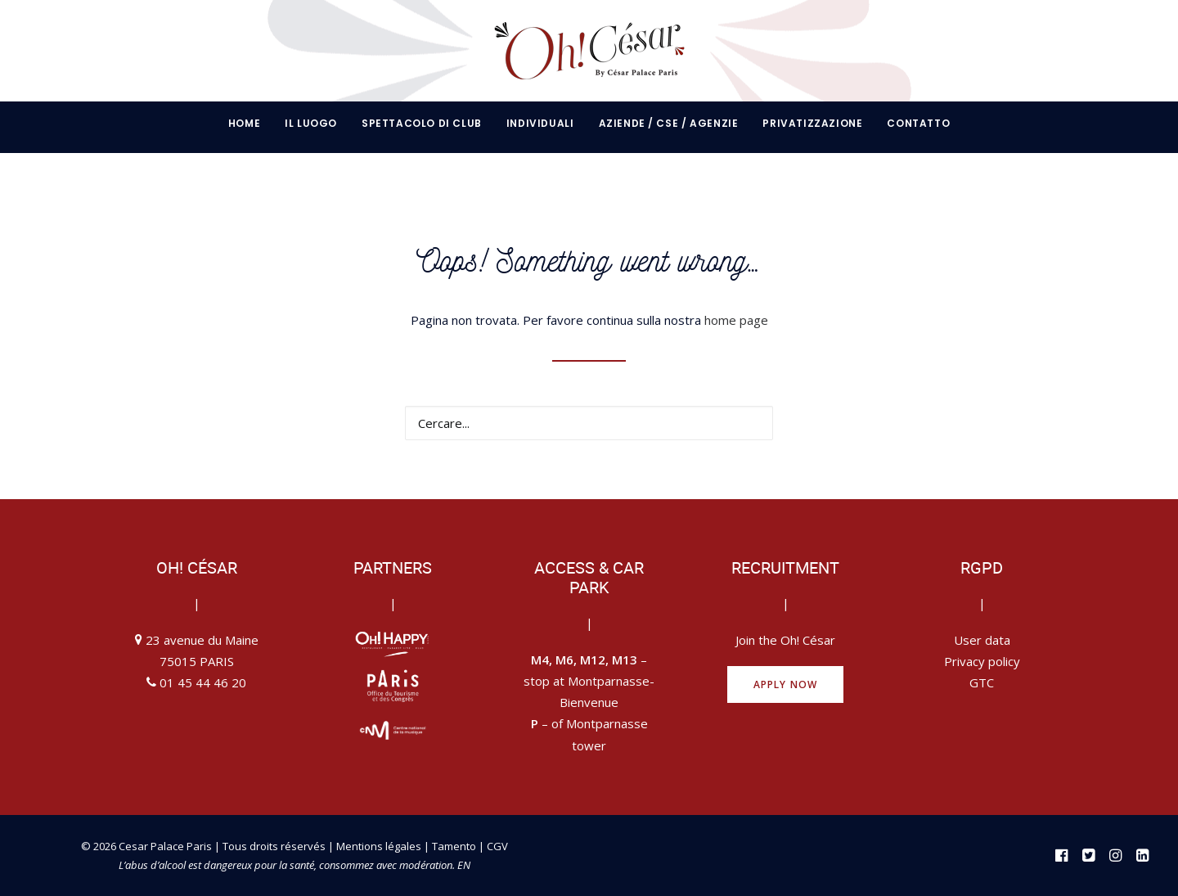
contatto (918, 123)
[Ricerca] (589, 423)
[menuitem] (249, 123)
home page (736, 320)
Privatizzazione (812, 123)
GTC (981, 682)
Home (244, 123)
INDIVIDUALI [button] (540, 123)
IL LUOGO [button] (311, 123)
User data (982, 640)
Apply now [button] (785, 684)
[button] (750, 421)
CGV (497, 846)
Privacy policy (982, 661)
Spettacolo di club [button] (422, 123)
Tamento (455, 846)
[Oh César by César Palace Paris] (589, 50)
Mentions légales (378, 846)
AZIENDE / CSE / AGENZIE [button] (669, 123)
